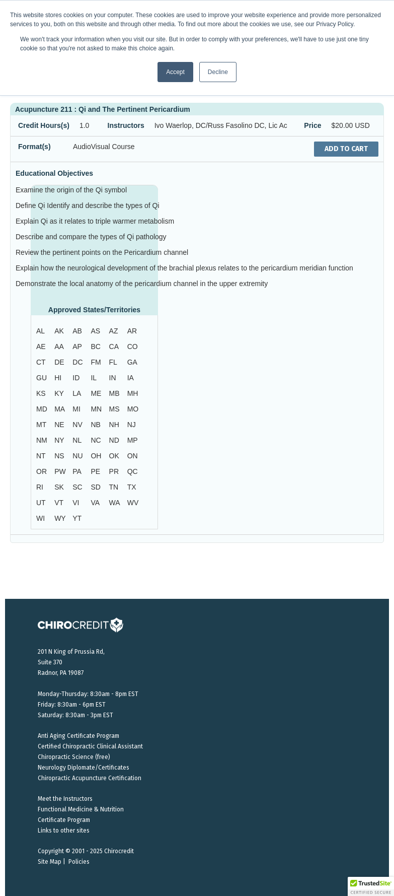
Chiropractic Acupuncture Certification (89, 778)
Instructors (126, 125)
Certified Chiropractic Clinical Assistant (90, 746)
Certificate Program (64, 819)
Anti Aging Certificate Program (78, 735)
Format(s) (34, 147)
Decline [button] (218, 72)
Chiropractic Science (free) (74, 757)
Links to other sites (64, 830)
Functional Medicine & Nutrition (81, 809)
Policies (79, 861)
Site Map (49, 861)
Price (312, 125)
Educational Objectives (54, 173)
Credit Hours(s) (43, 125)
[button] (371, 886)
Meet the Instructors (65, 798)
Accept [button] (175, 72)
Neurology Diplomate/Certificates (83, 767)
